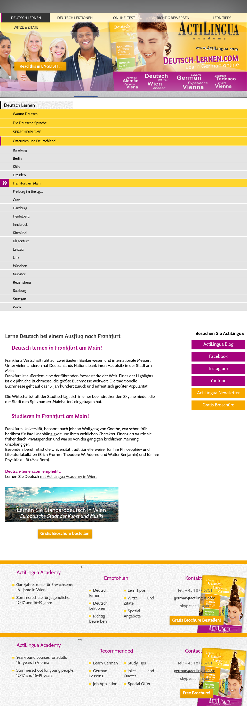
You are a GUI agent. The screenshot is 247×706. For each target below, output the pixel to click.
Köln (16, 166)
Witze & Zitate (26, 27)
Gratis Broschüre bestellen (65, 533)
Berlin (17, 158)
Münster (19, 274)
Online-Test (124, 17)
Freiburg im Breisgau (28, 191)
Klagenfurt (21, 241)
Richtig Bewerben (173, 17)
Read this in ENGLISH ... (40, 66)
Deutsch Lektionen (75, 17)
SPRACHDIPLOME (27, 132)
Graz (16, 199)
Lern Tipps (222, 17)
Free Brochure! (196, 692)
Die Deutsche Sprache (30, 123)
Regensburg (22, 282)
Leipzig (18, 249)
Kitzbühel (20, 232)
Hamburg (20, 208)
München (20, 265)
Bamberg (20, 150)
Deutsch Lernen (26, 17)
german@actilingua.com (195, 598)
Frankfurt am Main (27, 183)
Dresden (19, 175)
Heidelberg (21, 216)
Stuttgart (19, 298)
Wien (17, 307)
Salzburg (19, 290)
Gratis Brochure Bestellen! (196, 620)
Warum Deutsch (25, 113)
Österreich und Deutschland (34, 141)
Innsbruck (20, 224)
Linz (16, 257)
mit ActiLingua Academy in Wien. (68, 476)
